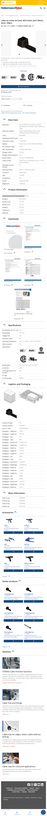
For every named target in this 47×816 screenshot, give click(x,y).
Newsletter (31, 792)
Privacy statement (32, 790)
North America (8, 2)
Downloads (5, 105)
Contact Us (9, 788)
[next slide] (45, 45)
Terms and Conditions (21, 788)
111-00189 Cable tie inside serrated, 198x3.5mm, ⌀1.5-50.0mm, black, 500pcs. (33, 593)
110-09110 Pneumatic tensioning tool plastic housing (33, 562)
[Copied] (33, 25)
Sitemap (24, 792)
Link (20, 368)
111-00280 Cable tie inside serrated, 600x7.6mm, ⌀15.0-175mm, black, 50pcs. (33, 612)
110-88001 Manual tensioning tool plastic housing (13, 524)
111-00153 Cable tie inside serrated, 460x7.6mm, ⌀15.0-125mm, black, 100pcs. (13, 593)
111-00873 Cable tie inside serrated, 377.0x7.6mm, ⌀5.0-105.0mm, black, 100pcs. (33, 631)
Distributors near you (6, 96)
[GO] (41, 8)
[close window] (45, 3)
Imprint (31, 788)
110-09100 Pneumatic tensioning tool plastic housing (13, 562)
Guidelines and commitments (16, 790)
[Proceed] (41, 2)
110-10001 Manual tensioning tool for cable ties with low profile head (33, 543)
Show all (6, 576)
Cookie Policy (16, 792)
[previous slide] (2, 45)
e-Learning (28, 105)
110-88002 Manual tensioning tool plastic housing (33, 524)
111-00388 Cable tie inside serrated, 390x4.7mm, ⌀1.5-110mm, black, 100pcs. (13, 631)
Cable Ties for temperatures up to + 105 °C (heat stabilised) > (19, 113)
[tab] (23, 120)
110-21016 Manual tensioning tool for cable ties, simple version (13, 543)
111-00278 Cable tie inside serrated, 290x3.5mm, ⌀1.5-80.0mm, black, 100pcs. (13, 612)
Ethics (37, 788)
